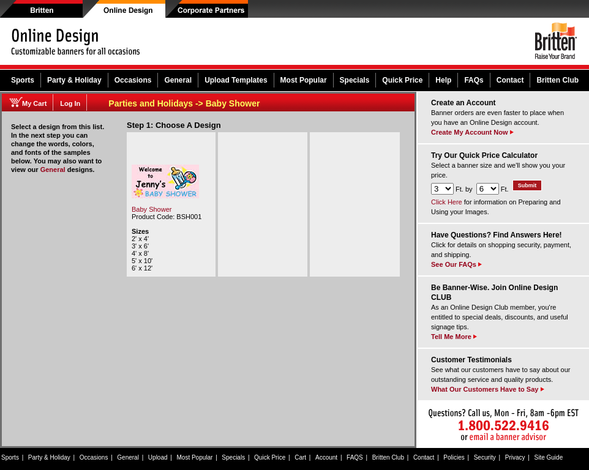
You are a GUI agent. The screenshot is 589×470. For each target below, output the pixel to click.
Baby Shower (151, 209)
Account (326, 457)
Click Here (446, 202)
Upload (158, 457)
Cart (300, 457)
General (178, 80)
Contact (510, 80)
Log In (70, 103)
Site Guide (549, 457)
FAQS (355, 457)
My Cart (34, 103)
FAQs (473, 80)
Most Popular (303, 80)
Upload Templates (235, 80)
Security (485, 457)
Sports (22, 80)
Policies (453, 457)
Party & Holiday (74, 80)
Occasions (133, 80)
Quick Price (402, 80)
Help (443, 80)
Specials (355, 80)
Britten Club (557, 80)
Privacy (515, 457)
